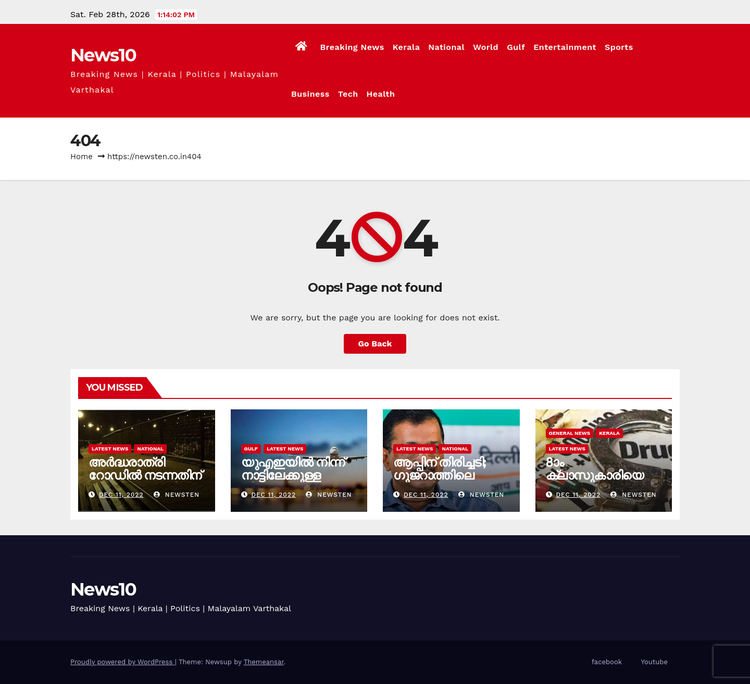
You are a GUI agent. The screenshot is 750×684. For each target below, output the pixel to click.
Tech (348, 94)
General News (570, 433)
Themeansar (264, 662)
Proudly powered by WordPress (122, 662)
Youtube (654, 662)
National (446, 47)
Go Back (375, 344)
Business (310, 94)
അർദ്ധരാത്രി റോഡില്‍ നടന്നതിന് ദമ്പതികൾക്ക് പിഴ (145, 475)
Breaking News (352, 47)
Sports (619, 47)
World (485, 47)
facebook (607, 662)
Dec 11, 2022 (121, 494)
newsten (176, 494)
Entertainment (564, 47)
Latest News (110, 448)
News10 (103, 55)
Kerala (406, 47)
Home (81, 156)
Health (381, 94)
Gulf (516, 47)
